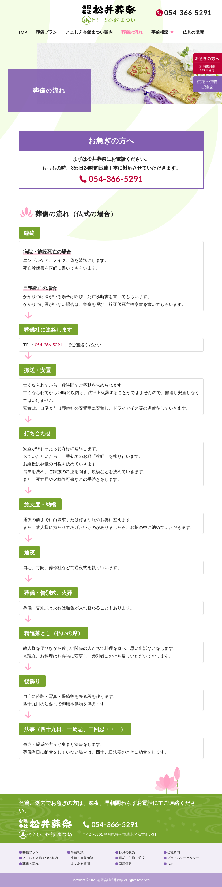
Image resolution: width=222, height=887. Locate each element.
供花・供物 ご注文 (132, 858)
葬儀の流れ (132, 31)
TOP (22, 31)
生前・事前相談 (82, 858)
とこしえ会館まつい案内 (89, 31)
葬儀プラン (46, 31)
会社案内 (173, 852)
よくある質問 (80, 864)
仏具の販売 (193, 31)
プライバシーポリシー (183, 858)
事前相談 (159, 31)
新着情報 (125, 864)
